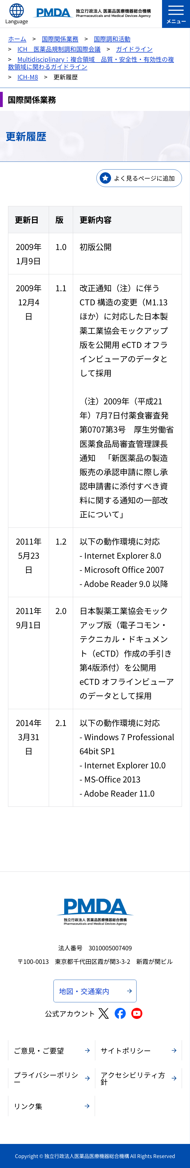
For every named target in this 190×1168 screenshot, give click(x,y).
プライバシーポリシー (46, 1078)
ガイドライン (134, 49)
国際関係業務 (60, 38)
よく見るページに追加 (144, 178)
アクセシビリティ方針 (133, 1078)
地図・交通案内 (84, 991)
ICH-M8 (27, 76)
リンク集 (28, 1106)
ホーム (17, 38)
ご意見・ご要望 (39, 1050)
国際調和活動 (112, 38)
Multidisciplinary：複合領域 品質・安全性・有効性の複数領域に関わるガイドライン (91, 63)
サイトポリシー (126, 1050)
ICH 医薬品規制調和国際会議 (59, 49)
